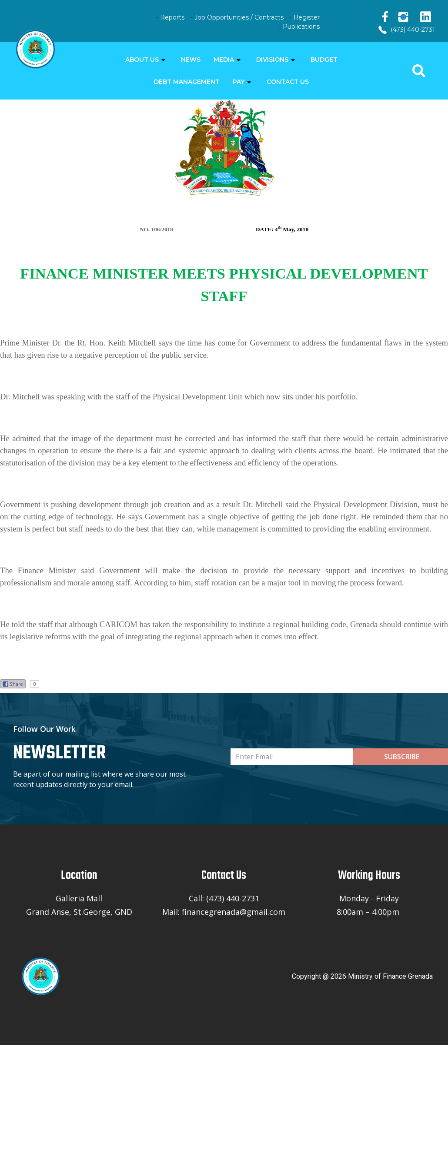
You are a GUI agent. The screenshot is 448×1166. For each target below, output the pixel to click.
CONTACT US (288, 82)
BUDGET (324, 59)
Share (13, 684)
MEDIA (224, 59)
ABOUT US (142, 59)
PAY (238, 82)
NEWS (191, 59)
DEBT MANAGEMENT (187, 82)
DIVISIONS (272, 59)
